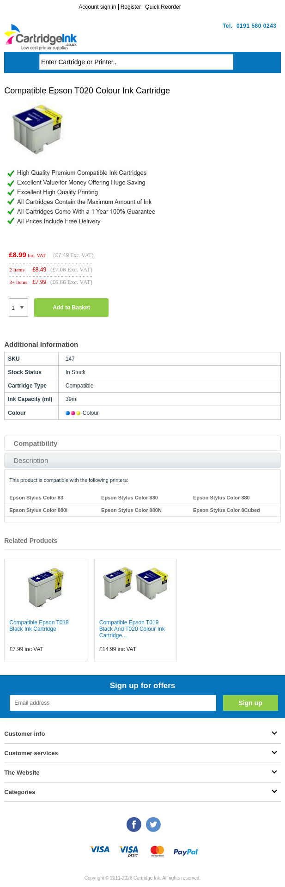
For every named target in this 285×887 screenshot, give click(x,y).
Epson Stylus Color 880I (38, 510)
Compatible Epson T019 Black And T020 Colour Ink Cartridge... (132, 629)
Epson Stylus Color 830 (129, 497)
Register (131, 7)
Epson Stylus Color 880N (131, 510)
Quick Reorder (163, 7)
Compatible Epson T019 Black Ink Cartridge (39, 625)
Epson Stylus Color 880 (221, 497)
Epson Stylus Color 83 (36, 497)
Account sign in (97, 7)
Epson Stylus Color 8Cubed (226, 510)
